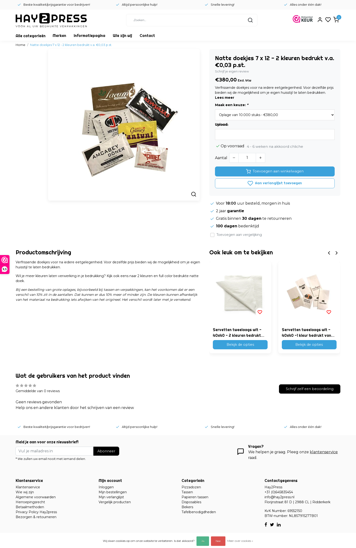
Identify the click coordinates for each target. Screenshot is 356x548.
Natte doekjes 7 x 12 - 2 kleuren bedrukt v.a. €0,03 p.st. (71, 45)
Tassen (187, 492)
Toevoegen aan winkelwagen (275, 171)
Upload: (221, 124)
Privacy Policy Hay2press (36, 512)
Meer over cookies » (240, 541)
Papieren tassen (195, 497)
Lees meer (224, 97)
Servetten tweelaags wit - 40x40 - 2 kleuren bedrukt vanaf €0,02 (237, 332)
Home (20, 45)
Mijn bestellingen (113, 492)
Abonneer (106, 451)
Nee (218, 541)
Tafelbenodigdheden (199, 512)
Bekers (187, 507)
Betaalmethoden (30, 507)
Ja (202, 541)
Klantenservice (28, 487)
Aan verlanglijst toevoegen (274, 183)
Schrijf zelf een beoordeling (309, 389)
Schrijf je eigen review (232, 71)
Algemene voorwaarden (36, 497)
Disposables (191, 502)
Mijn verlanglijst (111, 497)
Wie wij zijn (25, 492)
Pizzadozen (191, 487)
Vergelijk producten (115, 502)
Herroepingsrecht (30, 502)
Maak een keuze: (231, 105)
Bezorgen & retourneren (36, 517)
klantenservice (324, 452)
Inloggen (106, 487)
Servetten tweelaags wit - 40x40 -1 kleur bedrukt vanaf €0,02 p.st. (308, 332)
